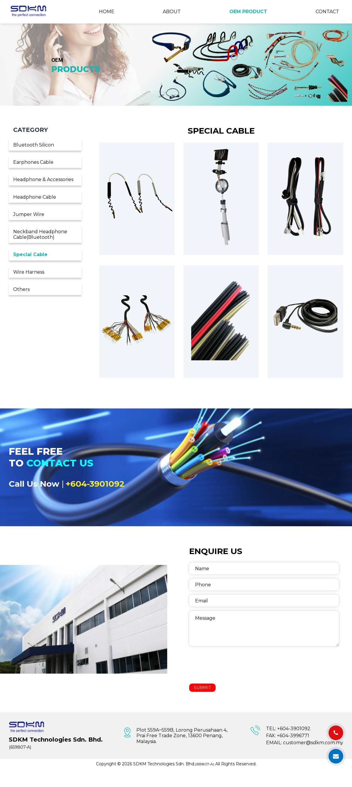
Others (21, 289)
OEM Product (248, 11)
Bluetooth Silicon (33, 145)
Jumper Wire (28, 214)
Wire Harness (28, 272)
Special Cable (30, 254)
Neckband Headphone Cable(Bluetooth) (40, 234)
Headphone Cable (34, 197)
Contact (327, 11)
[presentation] (233, 664)
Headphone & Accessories (43, 179)
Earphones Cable (33, 162)
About (172, 11)
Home (106, 11)
